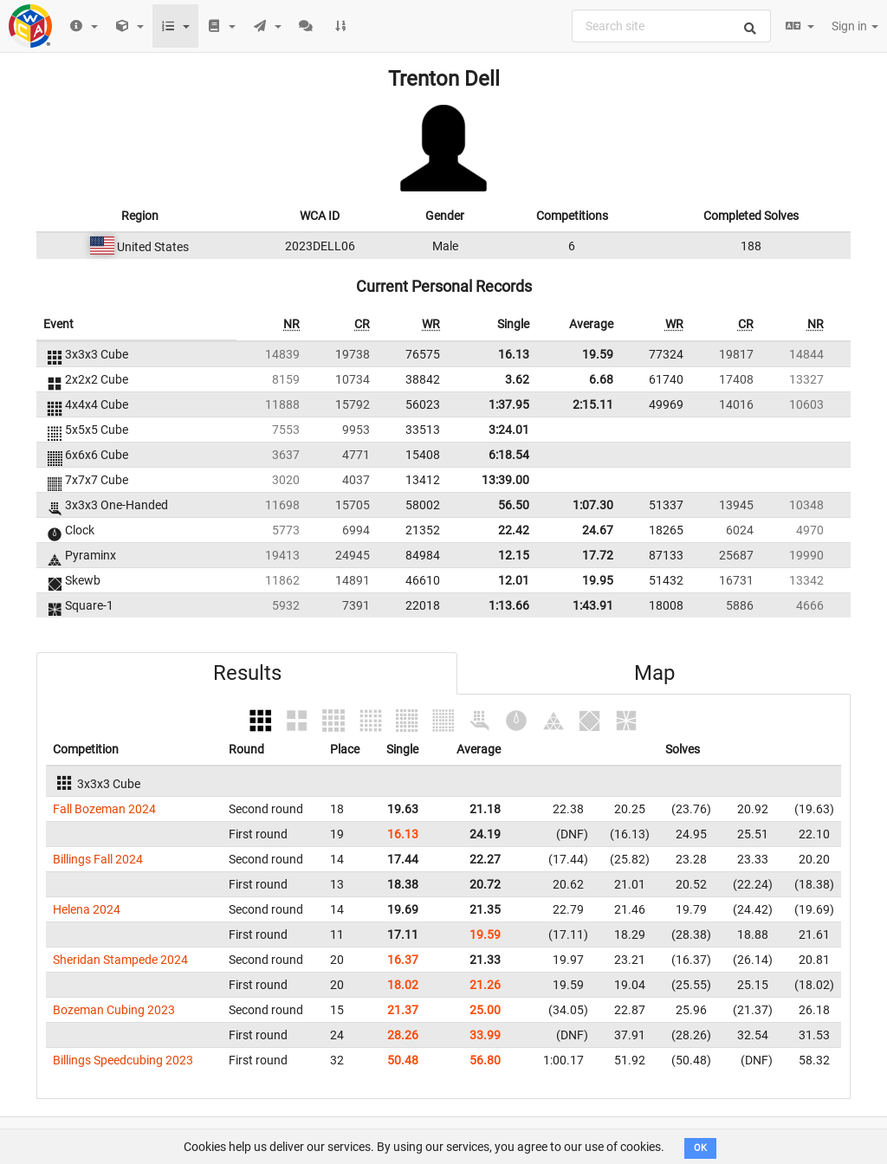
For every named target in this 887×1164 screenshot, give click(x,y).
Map (654, 673)
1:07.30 (593, 505)
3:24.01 (509, 429)
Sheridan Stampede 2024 (120, 960)
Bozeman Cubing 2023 (114, 1010)
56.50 (513, 505)
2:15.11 (593, 404)
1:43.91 (593, 605)
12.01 (513, 580)
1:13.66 (509, 605)
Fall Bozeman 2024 (104, 809)
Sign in (855, 26)
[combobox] (671, 26)
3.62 (517, 379)
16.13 (513, 354)
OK (700, 1148)
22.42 (513, 530)
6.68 (601, 379)
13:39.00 (505, 480)
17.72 (597, 555)
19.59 (597, 354)
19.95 (597, 580)
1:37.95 (509, 404)
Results (247, 673)
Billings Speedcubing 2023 (123, 1060)
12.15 (513, 555)
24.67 (597, 530)
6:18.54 (509, 455)
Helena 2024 (86, 909)
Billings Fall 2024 (98, 859)
